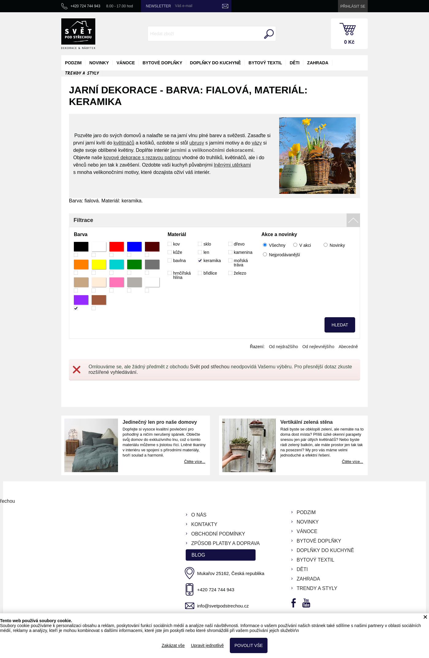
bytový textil (265, 62)
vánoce (125, 62)
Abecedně (348, 346)
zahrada (317, 62)
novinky (99, 62)
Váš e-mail (183, 6)
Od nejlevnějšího (318, 346)
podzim (73, 62)
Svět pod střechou (210, 366)
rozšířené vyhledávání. (113, 372)
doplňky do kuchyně (215, 62)
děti (294, 62)
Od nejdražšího (283, 346)
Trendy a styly (82, 73)
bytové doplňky (162, 62)
